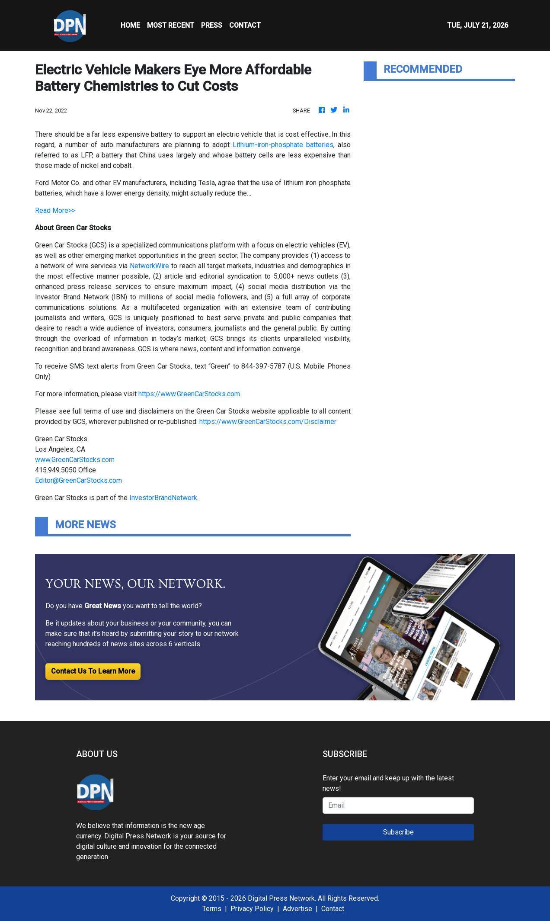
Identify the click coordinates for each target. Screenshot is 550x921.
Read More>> (55, 210)
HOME (130, 25)
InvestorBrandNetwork (163, 498)
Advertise (297, 909)
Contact (332, 909)
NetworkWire (149, 266)
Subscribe (398, 832)
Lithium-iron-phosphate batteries (283, 145)
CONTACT (245, 25)
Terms (211, 909)
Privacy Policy (252, 909)
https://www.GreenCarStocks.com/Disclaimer (267, 421)
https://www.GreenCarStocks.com (189, 394)
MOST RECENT (170, 25)
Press (211, 25)
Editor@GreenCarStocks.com (78, 480)
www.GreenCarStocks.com (75, 460)
